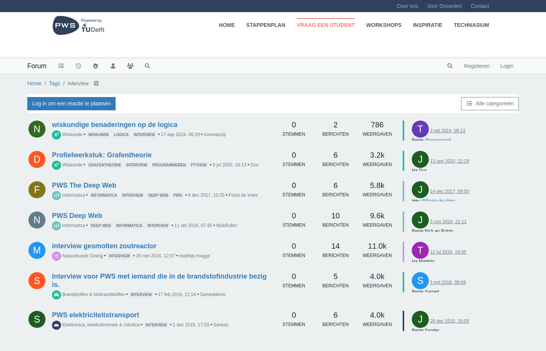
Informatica (73, 195)
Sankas (221, 324)
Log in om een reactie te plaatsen (71, 103)
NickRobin (226, 225)
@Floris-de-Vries (438, 201)
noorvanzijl (215, 134)
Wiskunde (72, 134)
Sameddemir (213, 294)
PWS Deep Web (77, 215)
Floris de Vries (243, 195)
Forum (37, 66)
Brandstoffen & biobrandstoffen (93, 294)
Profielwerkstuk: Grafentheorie (102, 155)
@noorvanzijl (438, 140)
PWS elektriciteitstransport (95, 315)
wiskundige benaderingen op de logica (114, 124)
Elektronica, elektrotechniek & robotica (101, 324)
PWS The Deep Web (84, 185)
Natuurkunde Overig (82, 256)
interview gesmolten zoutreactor (104, 246)
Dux (255, 165)
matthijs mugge (194, 256)
